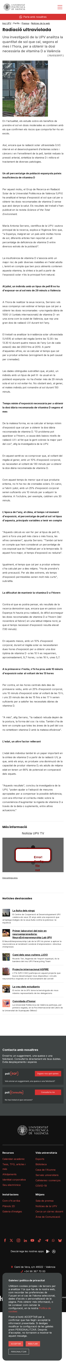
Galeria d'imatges (12, 1211)
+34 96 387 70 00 (33, 1271)
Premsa (25, 23)
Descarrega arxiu (10, 878)
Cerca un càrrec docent (49, 1211)
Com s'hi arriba (11, 1200)
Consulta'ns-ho (48, 1092)
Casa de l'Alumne (46, 1169)
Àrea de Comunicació (48, 1216)
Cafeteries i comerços (48, 1180)
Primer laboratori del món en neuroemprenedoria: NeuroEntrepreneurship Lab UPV (32, 934)
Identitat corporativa (14, 1179)
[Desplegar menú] (60, 7)
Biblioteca (41, 1164)
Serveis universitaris (47, 1175)
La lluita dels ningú (23, 910)
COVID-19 (41, 1185)
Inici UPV (6, 23)
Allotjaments (9, 1174)
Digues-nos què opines (48, 1073)
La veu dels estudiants (26, 986)
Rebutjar (33, 1344)
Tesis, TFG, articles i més (14, 1166)
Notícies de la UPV (46, 1206)
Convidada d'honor (24, 1001)
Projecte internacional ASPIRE (30, 969)
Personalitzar (18, 1352)
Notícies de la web (40, 23)
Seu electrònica (11, 1184)
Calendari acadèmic (13, 1158)
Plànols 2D (8, 1206)
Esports (40, 1158)
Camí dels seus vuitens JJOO (30, 954)
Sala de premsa (44, 1200)
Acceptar (16, 1344)
